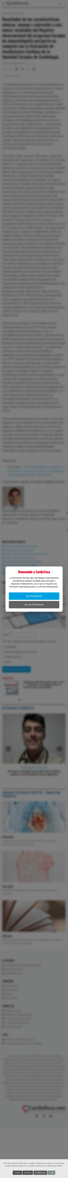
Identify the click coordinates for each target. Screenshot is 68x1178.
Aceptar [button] (17, 1173)
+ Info (51, 1173)
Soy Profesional (34, 596)
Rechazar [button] (27, 1173)
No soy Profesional (34, 604)
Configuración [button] (40, 1173)
